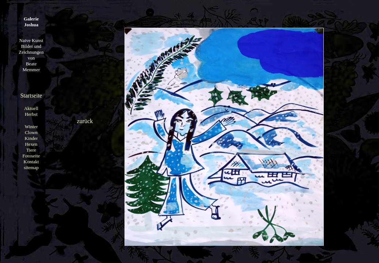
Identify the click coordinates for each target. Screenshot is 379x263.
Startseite (31, 95)
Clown (31, 132)
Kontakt (31, 161)
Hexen (31, 144)
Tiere (31, 150)
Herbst (31, 114)
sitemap (31, 167)
